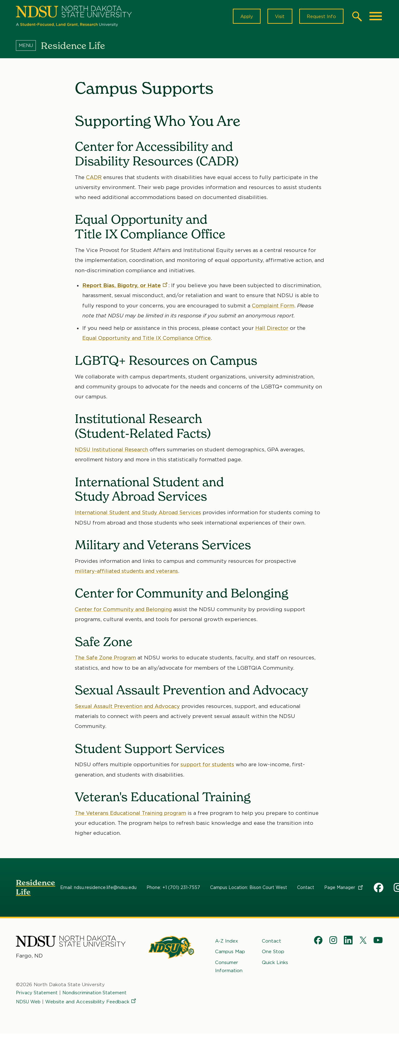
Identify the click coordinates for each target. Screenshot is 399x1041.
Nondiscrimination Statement (98, 997)
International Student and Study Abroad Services (139, 514)
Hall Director (272, 330)
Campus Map (230, 954)
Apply (242, 17)
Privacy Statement (38, 997)
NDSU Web (29, 1005)
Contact (305, 889)
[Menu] (28, 47)
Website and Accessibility (62, 1014)
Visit (277, 17)
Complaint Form (273, 308)
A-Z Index (226, 943)
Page (344, 889)
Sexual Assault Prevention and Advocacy (128, 708)
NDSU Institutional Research (112, 452)
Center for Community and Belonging (124, 611)
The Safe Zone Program (106, 660)
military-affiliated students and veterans (127, 573)
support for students (207, 766)
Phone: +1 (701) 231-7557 (173, 889)
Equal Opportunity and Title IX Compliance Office (148, 340)
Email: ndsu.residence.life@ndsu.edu (98, 889)
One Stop (273, 954)
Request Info (320, 17)
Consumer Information (229, 968)
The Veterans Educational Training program (132, 815)
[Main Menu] (375, 17)
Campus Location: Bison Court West (248, 889)
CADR (94, 179)
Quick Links (275, 964)
